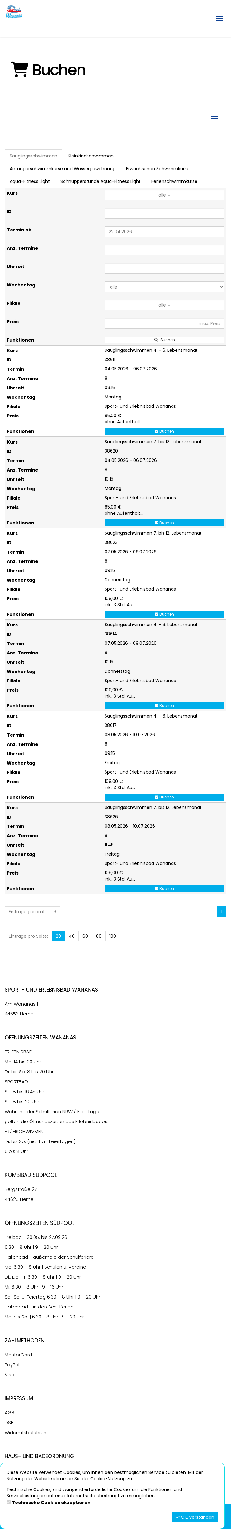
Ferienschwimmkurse (174, 181)
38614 (111, 634)
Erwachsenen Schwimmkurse (158, 168)
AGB (9, 1412)
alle (164, 195)
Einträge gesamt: (27, 912)
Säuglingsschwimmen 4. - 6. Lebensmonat (151, 350)
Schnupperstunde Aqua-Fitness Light (100, 181)
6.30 (9, 1247)
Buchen (164, 431)
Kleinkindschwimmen (91, 156)
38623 (111, 542)
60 (85, 936)
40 (72, 936)
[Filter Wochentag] (165, 286)
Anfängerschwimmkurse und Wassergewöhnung (63, 168)
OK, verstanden (195, 1517)
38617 (111, 725)
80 (98, 936)
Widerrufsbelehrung (27, 1432)
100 (112, 936)
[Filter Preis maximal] (165, 323)
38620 (111, 451)
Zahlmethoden (25, 1340)
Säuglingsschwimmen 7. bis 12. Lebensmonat (153, 442)
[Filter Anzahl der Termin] (165, 250)
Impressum (19, 1398)
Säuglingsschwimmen (33, 156)
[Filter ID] (165, 213)
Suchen (164, 339)
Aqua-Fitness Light (30, 181)
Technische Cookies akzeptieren (51, 1502)
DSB (9, 1422)
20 (58, 936)
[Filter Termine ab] (165, 231)
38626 (111, 817)
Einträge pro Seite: (28, 936)
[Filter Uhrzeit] (165, 268)
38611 (110, 359)
